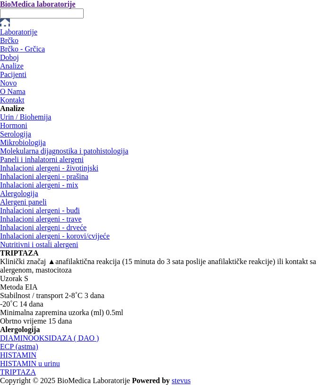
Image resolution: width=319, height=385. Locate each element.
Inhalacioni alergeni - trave (41, 219)
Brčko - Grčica (22, 49)
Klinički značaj (23, 261)
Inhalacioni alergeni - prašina (44, 176)
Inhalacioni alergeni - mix (39, 185)
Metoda (11, 287)
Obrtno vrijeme (23, 321)
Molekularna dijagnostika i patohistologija (64, 151)
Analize (12, 66)
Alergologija (19, 193)
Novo (8, 83)
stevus (181, 380)
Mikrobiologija (23, 142)
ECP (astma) (19, 346)
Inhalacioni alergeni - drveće (43, 227)
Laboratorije (18, 32)
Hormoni (13, 125)
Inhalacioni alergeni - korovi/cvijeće (55, 236)
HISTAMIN (18, 355)
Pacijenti (13, 74)
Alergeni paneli (23, 202)
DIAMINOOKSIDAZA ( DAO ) (49, 338)
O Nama (13, 91)
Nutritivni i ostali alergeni (39, 244)
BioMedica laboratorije (38, 4)
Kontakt (12, 100)
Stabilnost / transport (31, 295)
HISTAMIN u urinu (30, 363)
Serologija (15, 134)
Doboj (9, 57)
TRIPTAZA (18, 372)
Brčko (9, 40)
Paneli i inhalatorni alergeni (42, 159)
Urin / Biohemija (25, 117)
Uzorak (11, 278)
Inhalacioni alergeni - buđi (40, 210)
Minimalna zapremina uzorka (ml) (52, 312)
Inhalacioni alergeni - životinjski (49, 168)
